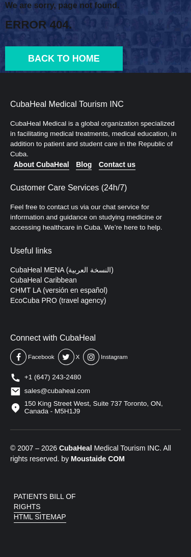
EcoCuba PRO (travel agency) (58, 300)
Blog (84, 164)
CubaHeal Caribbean (43, 280)
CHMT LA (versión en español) (58, 290)
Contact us (117, 164)
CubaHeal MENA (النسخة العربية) (62, 270)
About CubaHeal (41, 164)
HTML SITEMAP (40, 517)
